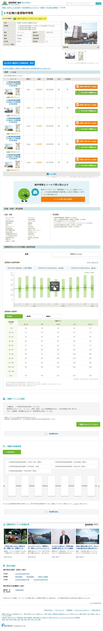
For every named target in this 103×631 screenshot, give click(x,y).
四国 (29, 619)
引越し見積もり (37, 617)
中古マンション (74, 614)
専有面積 (9, 316)
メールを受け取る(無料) (63, 199)
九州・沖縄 (37, 619)
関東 (11, 619)
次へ (98, 486)
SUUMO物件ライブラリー (30, 7)
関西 (25, 619)
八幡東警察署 (19, 590)
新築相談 (29, 617)
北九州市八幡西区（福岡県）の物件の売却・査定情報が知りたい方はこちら (27, 68)
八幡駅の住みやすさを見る (88, 424)
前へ (4, 486)
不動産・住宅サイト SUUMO (11, 7)
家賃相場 (55, 614)
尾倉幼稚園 (18, 577)
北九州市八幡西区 (52, 7)
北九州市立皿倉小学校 (22, 579)
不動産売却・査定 (21, 617)
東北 (7, 619)
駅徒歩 (48, 316)
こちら (75, 504)
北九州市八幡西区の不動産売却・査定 (19, 63)
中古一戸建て (91, 614)
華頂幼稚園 (30, 577)
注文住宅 (4, 617)
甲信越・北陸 (16, 619)
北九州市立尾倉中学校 (22, 574)
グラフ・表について (92, 262)
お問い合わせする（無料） (86, 86)
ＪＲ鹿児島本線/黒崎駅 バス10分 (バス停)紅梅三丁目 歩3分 (13, 102)
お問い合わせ (96, 610)
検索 (99, 3)
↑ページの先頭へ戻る (95, 603)
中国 (32, 619)
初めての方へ (49, 610)
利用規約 (69, 610)
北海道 (3, 619)
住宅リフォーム (11, 617)
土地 (97, 614)
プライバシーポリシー (82, 610)
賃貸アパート (40, 614)
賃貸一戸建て (48, 614)
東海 (22, 619)
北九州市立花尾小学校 (41, 579)
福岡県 (42, 7)
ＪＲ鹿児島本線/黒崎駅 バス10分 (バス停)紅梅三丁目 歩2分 (13, 83)
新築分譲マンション (63, 614)
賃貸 (40, 18)
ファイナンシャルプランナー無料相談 (70, 617)
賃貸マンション (31, 614)
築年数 (29, 316)
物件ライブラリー (54, 617)
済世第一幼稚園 (43, 577)
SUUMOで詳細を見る (86, 92)
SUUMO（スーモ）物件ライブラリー (16, 3)
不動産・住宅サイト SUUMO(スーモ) (12, 614)
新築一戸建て (83, 614)
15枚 (7, 97)
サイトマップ (60, 610)
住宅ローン (45, 617)
